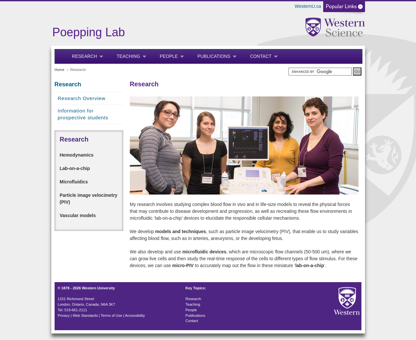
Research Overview (82, 98)
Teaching (128, 56)
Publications (213, 56)
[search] (320, 72)
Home (59, 70)
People (169, 56)
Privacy (64, 315)
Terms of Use (111, 315)
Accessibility (135, 315)
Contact (261, 56)
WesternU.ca (308, 6)
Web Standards (85, 315)
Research (84, 56)
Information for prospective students (83, 114)
